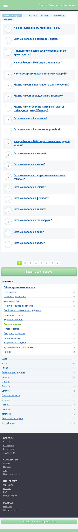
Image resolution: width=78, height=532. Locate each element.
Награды (7, 467)
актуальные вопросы (12, 16)
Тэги (5, 470)
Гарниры (6, 381)
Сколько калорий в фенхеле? (31, 198)
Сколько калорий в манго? (29, 164)
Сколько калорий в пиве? (29, 232)
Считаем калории (13, 324)
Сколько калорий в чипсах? (30, 209)
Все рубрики (8, 422)
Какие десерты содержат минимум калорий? (40, 73)
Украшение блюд (12, 301)
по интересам (31, 16)
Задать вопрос (9, 452)
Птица (5, 367)
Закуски (6, 386)
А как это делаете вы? (15, 296)
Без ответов (8, 449)
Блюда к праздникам (14, 333)
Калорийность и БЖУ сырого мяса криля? (38, 62)
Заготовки (7, 413)
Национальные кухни (15, 342)
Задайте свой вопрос (39, 271)
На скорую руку (12, 337)
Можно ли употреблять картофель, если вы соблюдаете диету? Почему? (39, 108)
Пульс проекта (10, 495)
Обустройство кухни (12, 418)
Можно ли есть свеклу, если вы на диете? (38, 95)
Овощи (5, 376)
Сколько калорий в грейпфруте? (33, 220)
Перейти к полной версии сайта (39, 521)
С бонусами (8, 445)
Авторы (6, 463)
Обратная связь (10, 510)
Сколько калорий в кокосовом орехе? (36, 39)
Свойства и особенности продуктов (22, 310)
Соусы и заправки (11, 395)
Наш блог (7, 506)
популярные (59, 16)
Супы (4, 358)
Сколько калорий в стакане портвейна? (37, 129)
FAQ (5, 492)
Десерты (6, 404)
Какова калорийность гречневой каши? (37, 28)
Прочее (7, 351)
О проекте (8, 484)
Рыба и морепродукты (13, 372)
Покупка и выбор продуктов (18, 305)
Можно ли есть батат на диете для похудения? (41, 84)
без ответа (8, 20)
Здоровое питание (13, 319)
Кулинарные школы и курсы (18, 347)
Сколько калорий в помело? (30, 118)
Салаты (5, 390)
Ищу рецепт (10, 291)
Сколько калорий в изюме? (30, 187)
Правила (7, 488)
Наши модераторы (12, 474)
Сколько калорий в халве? (29, 243)
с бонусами (45, 16)
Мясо (4, 363)
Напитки (6, 409)
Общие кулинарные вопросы (19, 287)
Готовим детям (11, 328)
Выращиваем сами (13, 314)
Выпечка (6, 399)
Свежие (6, 441)
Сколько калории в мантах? (30, 153)
